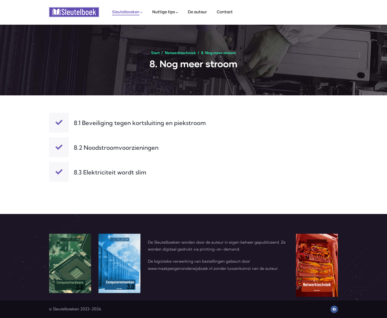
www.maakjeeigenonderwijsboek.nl (180, 268)
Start (155, 52)
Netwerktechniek (180, 52)
